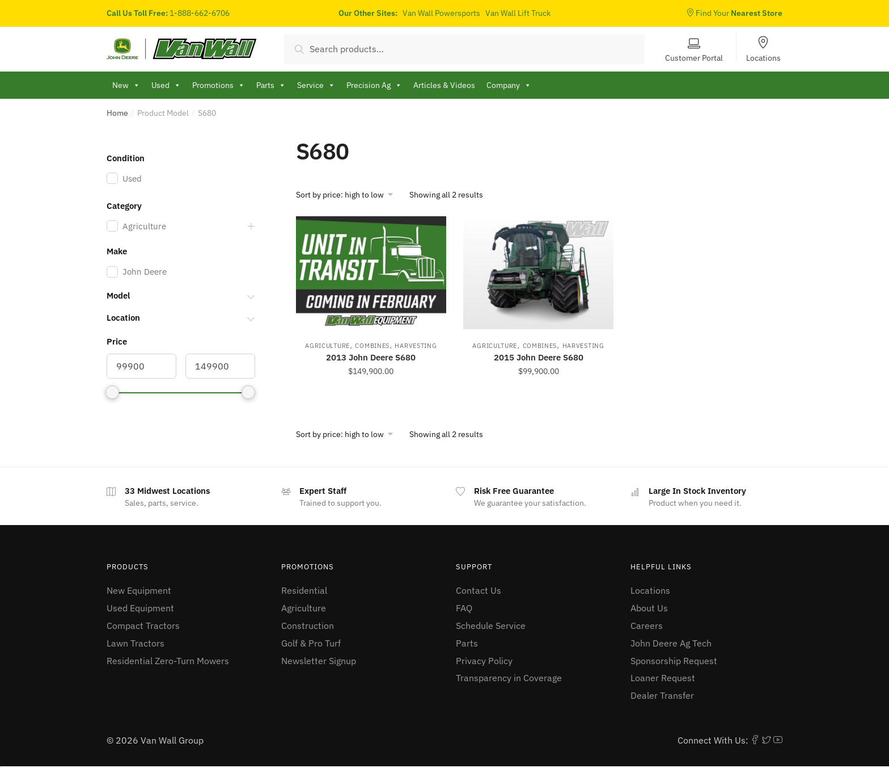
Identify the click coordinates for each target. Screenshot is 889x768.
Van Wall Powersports (441, 13)
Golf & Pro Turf (311, 643)
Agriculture (327, 346)
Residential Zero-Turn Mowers (168, 660)
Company (508, 85)
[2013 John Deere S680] (371, 272)
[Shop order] (348, 194)
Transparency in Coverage (509, 677)
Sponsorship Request (673, 660)
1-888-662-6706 (200, 13)
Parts (467, 643)
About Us (649, 608)
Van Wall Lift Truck (518, 13)
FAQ (464, 608)
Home (117, 113)
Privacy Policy (484, 660)
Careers (646, 625)
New (126, 85)
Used (166, 85)
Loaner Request (662, 677)
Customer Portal (694, 57)
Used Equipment (140, 608)
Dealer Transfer (662, 695)
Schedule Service (491, 625)
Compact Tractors (143, 625)
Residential (304, 590)
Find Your (734, 13)
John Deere (144, 271)
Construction (307, 625)
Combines (372, 346)
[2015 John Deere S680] (538, 272)
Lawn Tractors (135, 643)
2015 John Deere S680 (538, 357)
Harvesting (416, 346)
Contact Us (478, 590)
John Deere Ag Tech (671, 643)
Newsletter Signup (318, 660)
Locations (763, 57)
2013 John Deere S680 (371, 357)
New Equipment (139, 590)
